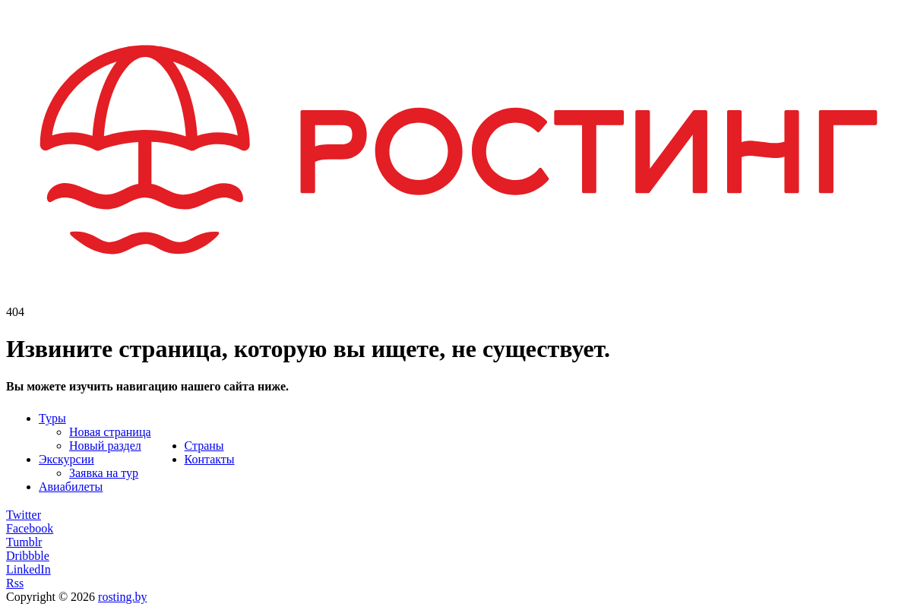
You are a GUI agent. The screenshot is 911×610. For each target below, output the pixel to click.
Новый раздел (105, 445)
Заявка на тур (103, 472)
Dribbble (27, 555)
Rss (15, 583)
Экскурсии (66, 459)
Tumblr (24, 542)
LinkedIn (28, 569)
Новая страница (110, 431)
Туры (52, 418)
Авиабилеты (71, 486)
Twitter (23, 514)
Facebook (29, 528)
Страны (204, 445)
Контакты (210, 459)
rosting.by (122, 596)
